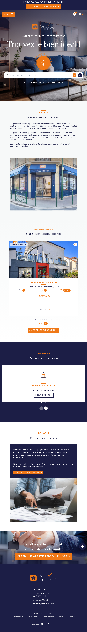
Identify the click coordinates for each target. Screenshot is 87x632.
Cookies (45, 619)
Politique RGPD (73, 616)
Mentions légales (48, 616)
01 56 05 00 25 (40, 599)
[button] (46, 323)
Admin (60, 616)
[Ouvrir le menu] (8, 14)
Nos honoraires (18, 616)
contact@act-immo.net (43, 604)
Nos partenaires (33, 616)
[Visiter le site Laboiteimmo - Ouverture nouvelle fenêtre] (47, 624)
